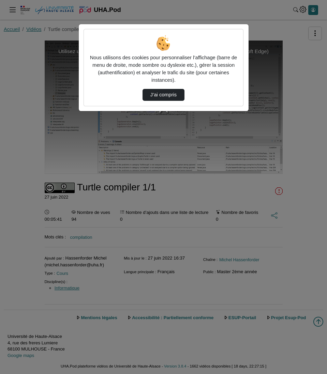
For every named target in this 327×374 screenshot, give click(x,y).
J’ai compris (163, 94)
